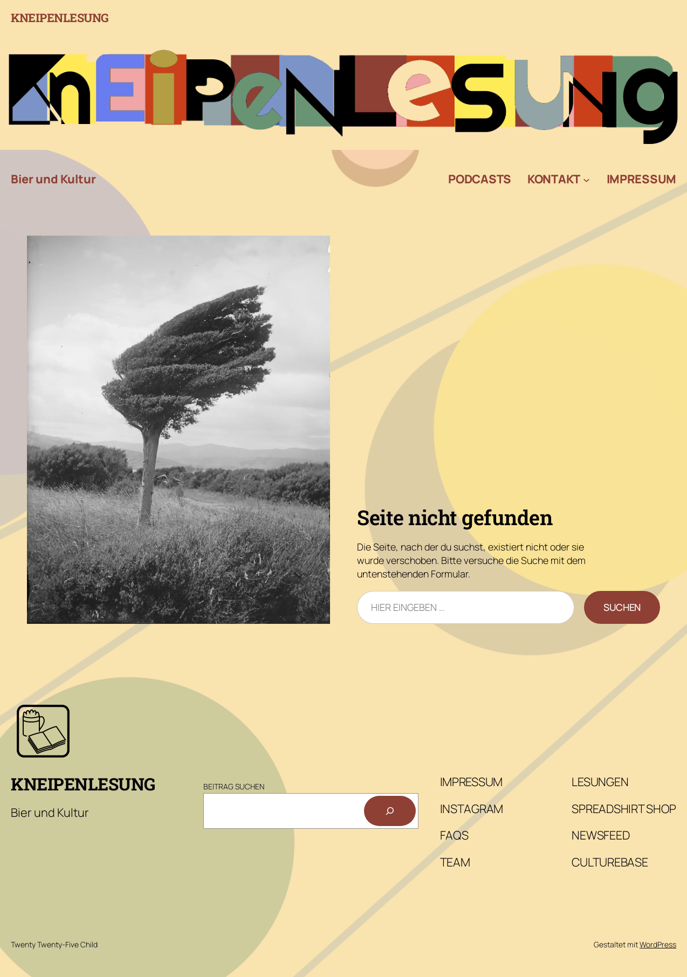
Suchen (622, 607)
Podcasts (479, 179)
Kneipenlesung (60, 17)
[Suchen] (390, 811)
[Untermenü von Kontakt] (586, 179)
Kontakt (553, 179)
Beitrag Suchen (233, 786)
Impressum (641, 179)
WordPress (658, 944)
